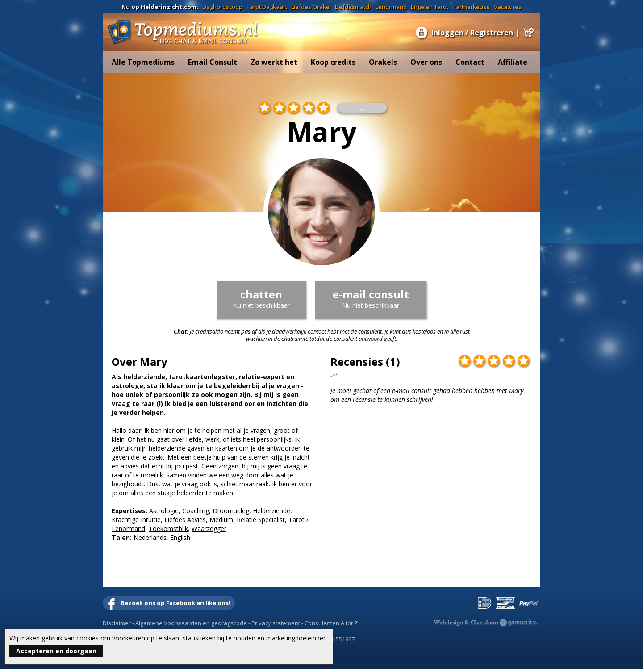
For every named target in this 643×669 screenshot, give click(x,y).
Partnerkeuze (471, 7)
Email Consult (212, 62)
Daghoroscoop (222, 7)
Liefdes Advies (185, 519)
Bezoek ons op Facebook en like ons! (175, 603)
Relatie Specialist (261, 519)
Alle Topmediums (143, 62)
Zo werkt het (274, 62)
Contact (469, 62)
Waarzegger (209, 528)
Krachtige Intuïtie (136, 519)
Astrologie (164, 510)
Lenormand (391, 7)
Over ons (426, 62)
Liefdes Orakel (311, 7)
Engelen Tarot (429, 7)
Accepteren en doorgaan (56, 651)
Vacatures (508, 7)
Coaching (195, 510)
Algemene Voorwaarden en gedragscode (191, 623)
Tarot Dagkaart (266, 7)
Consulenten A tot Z (331, 623)
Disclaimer (117, 623)
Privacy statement (275, 623)
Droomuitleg (231, 510)
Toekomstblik (168, 528)
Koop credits (333, 62)
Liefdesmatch (353, 7)
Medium (221, 519)
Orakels (383, 62)
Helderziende (271, 510)
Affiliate (512, 62)
